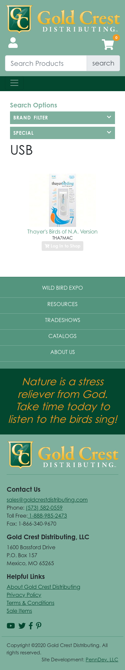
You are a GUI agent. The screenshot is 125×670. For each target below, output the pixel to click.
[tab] (62, 117)
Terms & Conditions (30, 602)
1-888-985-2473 (47, 515)
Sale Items (19, 610)
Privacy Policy (24, 594)
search (103, 63)
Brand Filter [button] (62, 117)
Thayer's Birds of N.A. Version (62, 231)
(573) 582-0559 (44, 507)
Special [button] (62, 133)
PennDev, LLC (102, 659)
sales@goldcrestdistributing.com (47, 499)
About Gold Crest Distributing (43, 587)
